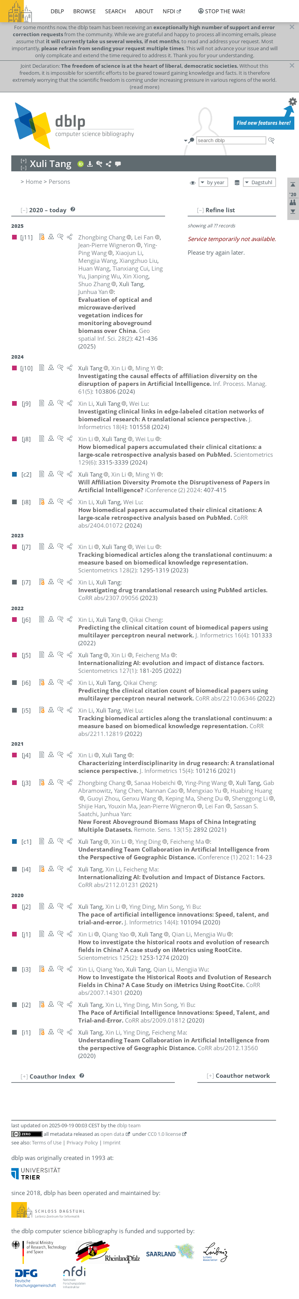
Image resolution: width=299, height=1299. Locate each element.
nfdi (169, 11)
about (144, 11)
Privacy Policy (82, 1142)
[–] (200, 210)
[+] (210, 1075)
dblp (57, 11)
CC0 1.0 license (164, 1133)
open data (112, 1133)
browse (84, 11)
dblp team (129, 1125)
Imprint (112, 1142)
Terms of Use (47, 1142)
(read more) (144, 86)
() (114, 334)
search (115, 11)
